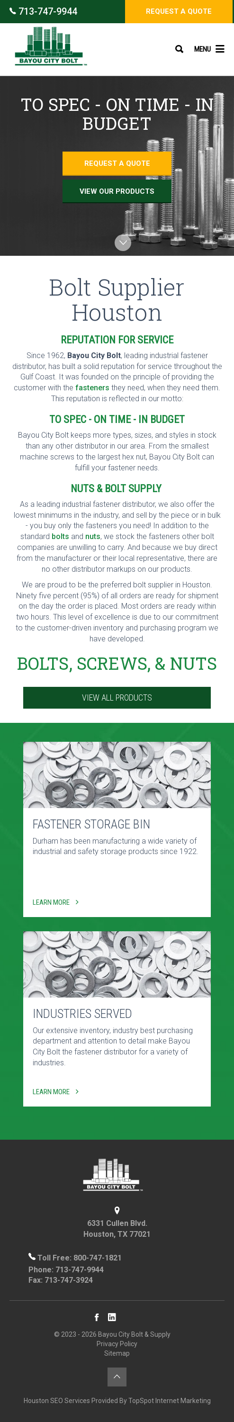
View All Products (117, 697)
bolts (60, 536)
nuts (92, 536)
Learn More (56, 902)
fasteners (92, 387)
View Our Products (117, 191)
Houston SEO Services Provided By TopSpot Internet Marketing (117, 1400)
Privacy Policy (117, 1344)
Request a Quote (179, 11)
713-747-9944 (43, 11)
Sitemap (117, 1353)
